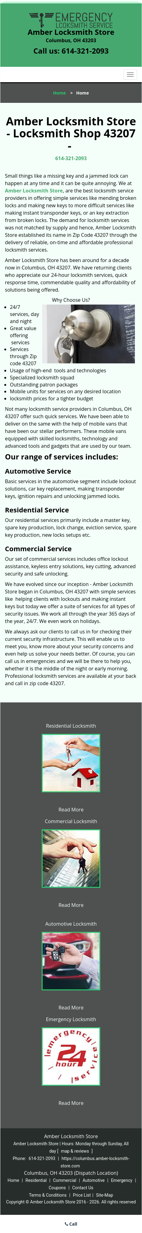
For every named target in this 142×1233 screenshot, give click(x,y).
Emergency (121, 1180)
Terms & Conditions (48, 1195)
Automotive (93, 1180)
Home (59, 93)
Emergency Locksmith (71, 1019)
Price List (82, 1195)
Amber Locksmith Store (34, 190)
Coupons (57, 1187)
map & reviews (75, 1151)
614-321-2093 (85, 51)
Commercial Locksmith (71, 821)
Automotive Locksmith (71, 923)
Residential (36, 1180)
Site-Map (104, 1195)
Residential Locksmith (71, 725)
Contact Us (83, 1187)
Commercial (64, 1180)
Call (71, 1224)
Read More (70, 809)
